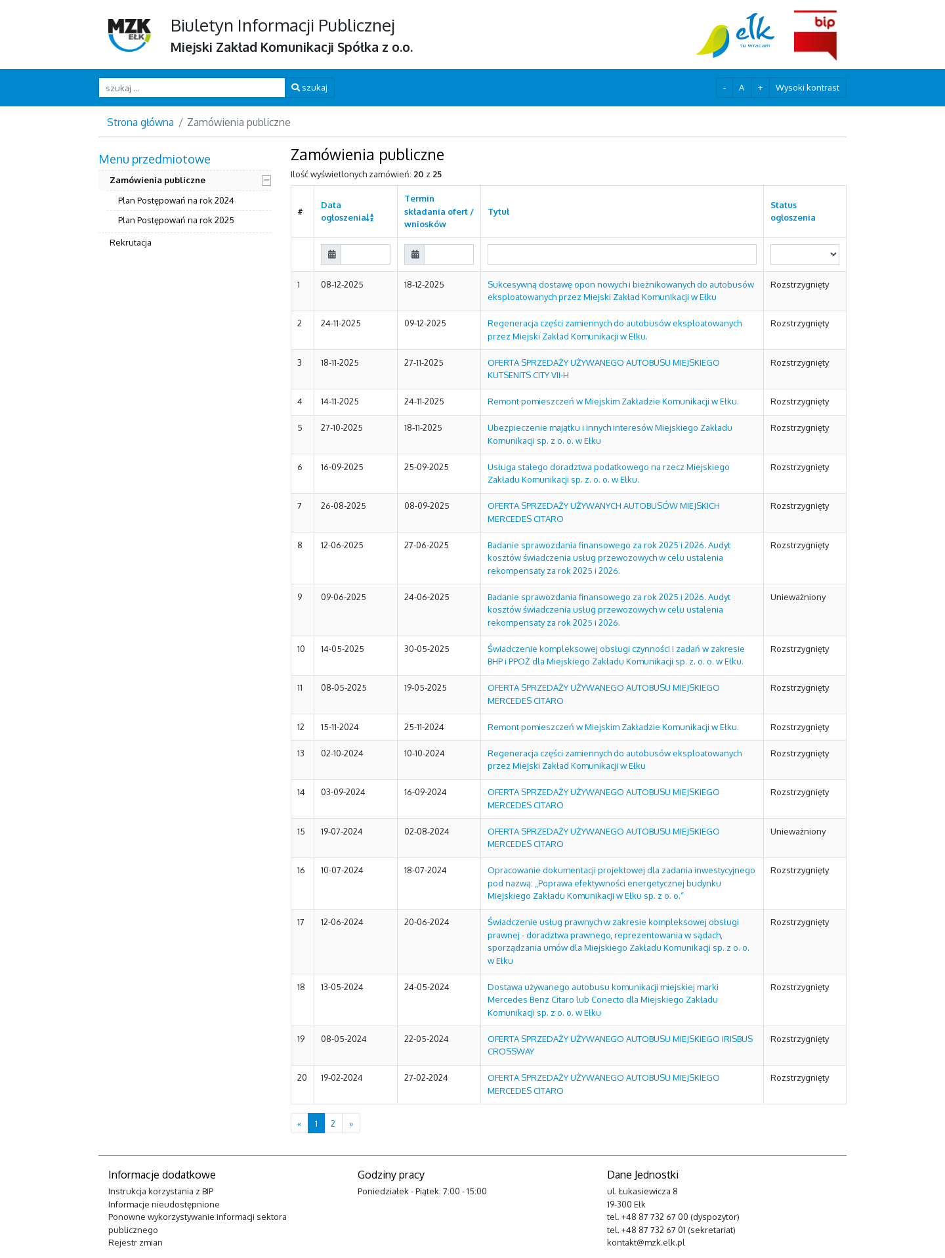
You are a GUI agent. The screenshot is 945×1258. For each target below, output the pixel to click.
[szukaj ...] (191, 87)
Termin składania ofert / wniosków (439, 211)
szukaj (309, 87)
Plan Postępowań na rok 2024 (176, 200)
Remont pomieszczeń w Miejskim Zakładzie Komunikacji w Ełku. (613, 401)
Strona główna (140, 122)
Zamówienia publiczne (157, 180)
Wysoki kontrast (807, 87)
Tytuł (498, 211)
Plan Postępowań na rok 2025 (176, 220)
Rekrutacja (131, 242)
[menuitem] (184, 202)
